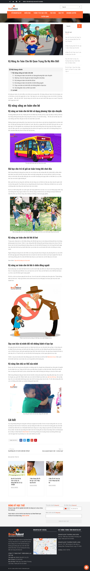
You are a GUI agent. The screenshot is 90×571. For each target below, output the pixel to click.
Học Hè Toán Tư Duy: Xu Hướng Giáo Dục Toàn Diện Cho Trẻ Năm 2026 (72, 61)
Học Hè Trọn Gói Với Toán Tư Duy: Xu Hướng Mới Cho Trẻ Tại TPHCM (73, 39)
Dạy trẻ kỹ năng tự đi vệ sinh (22, 260)
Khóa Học (27, 13)
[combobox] (67, 508)
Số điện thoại (70, 505)
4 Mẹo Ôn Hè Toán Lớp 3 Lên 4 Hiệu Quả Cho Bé (54, 481)
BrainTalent (26, 432)
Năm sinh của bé (53, 512)
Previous (11, 449)
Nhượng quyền (71, 13)
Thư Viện (53, 13)
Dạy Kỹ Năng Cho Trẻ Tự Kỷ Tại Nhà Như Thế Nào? (19, 451)
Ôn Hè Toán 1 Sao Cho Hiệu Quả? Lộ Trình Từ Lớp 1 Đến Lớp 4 (72, 69)
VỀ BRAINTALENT (16, 13)
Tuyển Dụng (45, 16)
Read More (14, 487)
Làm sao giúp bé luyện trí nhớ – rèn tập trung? (52, 451)
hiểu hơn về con (52, 357)
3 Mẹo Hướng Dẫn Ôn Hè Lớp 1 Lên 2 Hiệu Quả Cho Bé (35, 481)
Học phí (61, 13)
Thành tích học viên (40, 13)
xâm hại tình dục (51, 377)
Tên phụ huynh (52, 505)
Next (61, 449)
